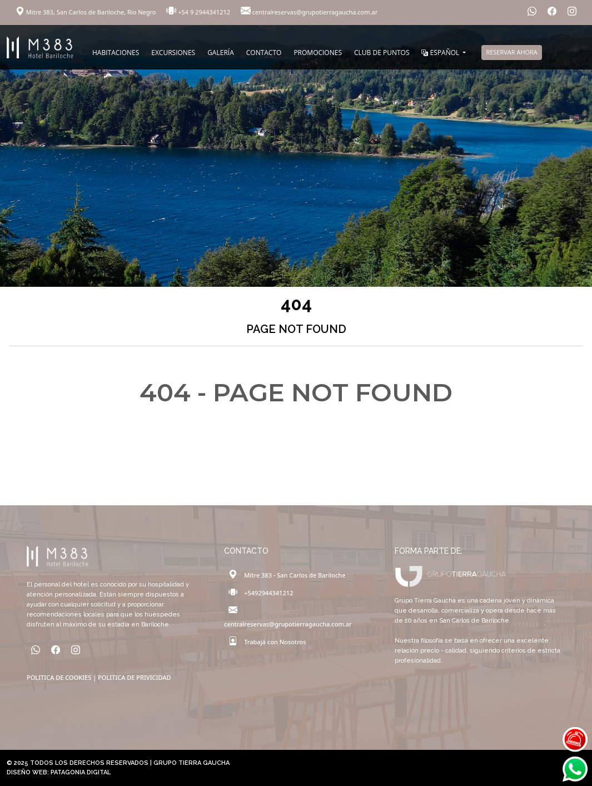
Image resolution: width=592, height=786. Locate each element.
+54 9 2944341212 (199, 12)
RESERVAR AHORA (511, 52)
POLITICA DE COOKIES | (62, 677)
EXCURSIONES (173, 52)
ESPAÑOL (441, 52)
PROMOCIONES (317, 52)
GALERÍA (220, 52)
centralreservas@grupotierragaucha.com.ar (309, 12)
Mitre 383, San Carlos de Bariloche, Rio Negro (86, 12)
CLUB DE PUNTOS (381, 52)
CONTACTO (264, 52)
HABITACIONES (115, 52)
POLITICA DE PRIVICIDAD (134, 677)
